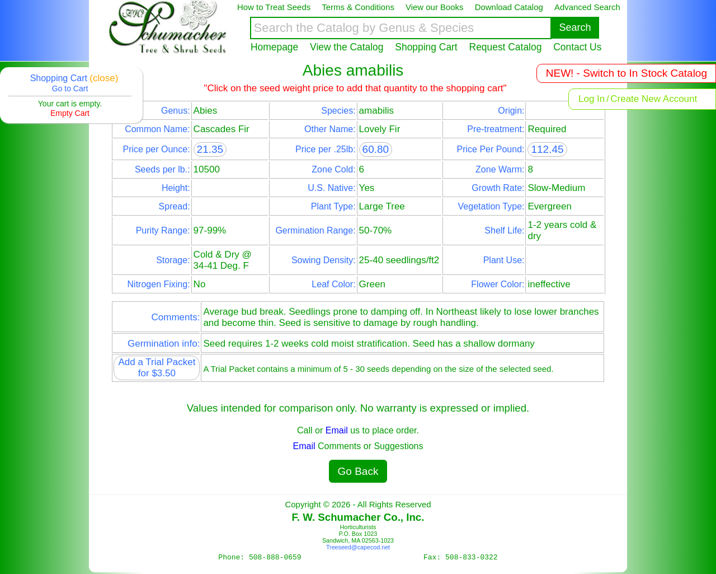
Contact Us (577, 47)
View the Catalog (346, 47)
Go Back (358, 471)
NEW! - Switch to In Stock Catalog (626, 73)
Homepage (274, 47)
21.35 (210, 149)
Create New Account (653, 99)
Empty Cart (70, 113)
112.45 (547, 149)
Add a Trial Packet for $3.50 (156, 368)
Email (337, 430)
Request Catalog (505, 47)
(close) (104, 78)
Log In (591, 99)
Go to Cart (70, 88)
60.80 (375, 149)
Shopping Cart (426, 47)
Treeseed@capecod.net (358, 547)
